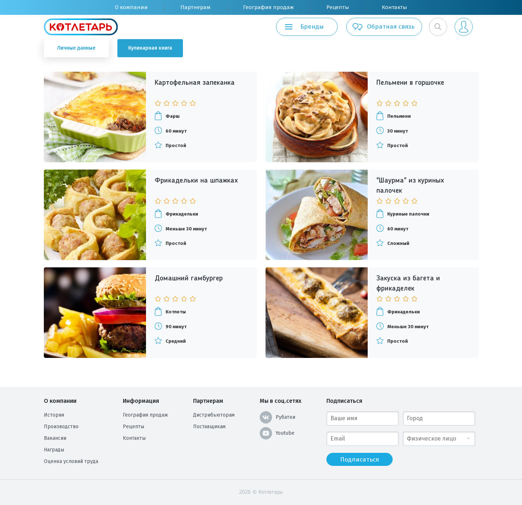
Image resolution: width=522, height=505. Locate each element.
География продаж (268, 7)
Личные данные (76, 48)
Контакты (394, 7)
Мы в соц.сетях (280, 400)
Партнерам (195, 7)
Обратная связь (383, 27)
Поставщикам (209, 426)
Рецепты (337, 7)
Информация (141, 400)
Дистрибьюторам (214, 415)
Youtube (277, 433)
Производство (61, 426)
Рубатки (277, 417)
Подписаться (344, 400)
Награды (54, 450)
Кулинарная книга (150, 48)
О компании (131, 7)
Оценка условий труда (71, 461)
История (54, 415)
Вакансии (55, 438)
